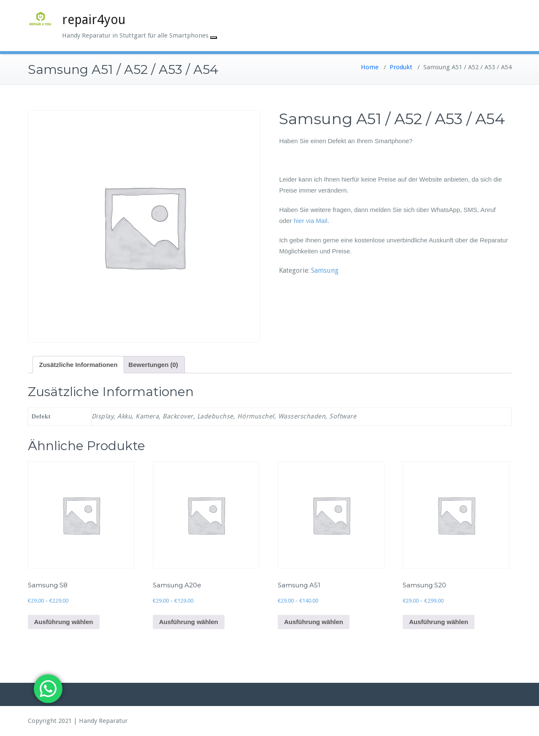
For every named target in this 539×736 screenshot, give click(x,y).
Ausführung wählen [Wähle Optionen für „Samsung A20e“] (188, 621)
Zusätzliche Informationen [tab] (78, 364)
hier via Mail (311, 220)
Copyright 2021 (50, 721)
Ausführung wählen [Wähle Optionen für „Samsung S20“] (438, 621)
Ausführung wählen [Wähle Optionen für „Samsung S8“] (63, 621)
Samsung (325, 270)
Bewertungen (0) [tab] (153, 364)
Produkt (401, 67)
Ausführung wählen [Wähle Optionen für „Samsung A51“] (313, 621)
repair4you (93, 19)
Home (370, 67)
